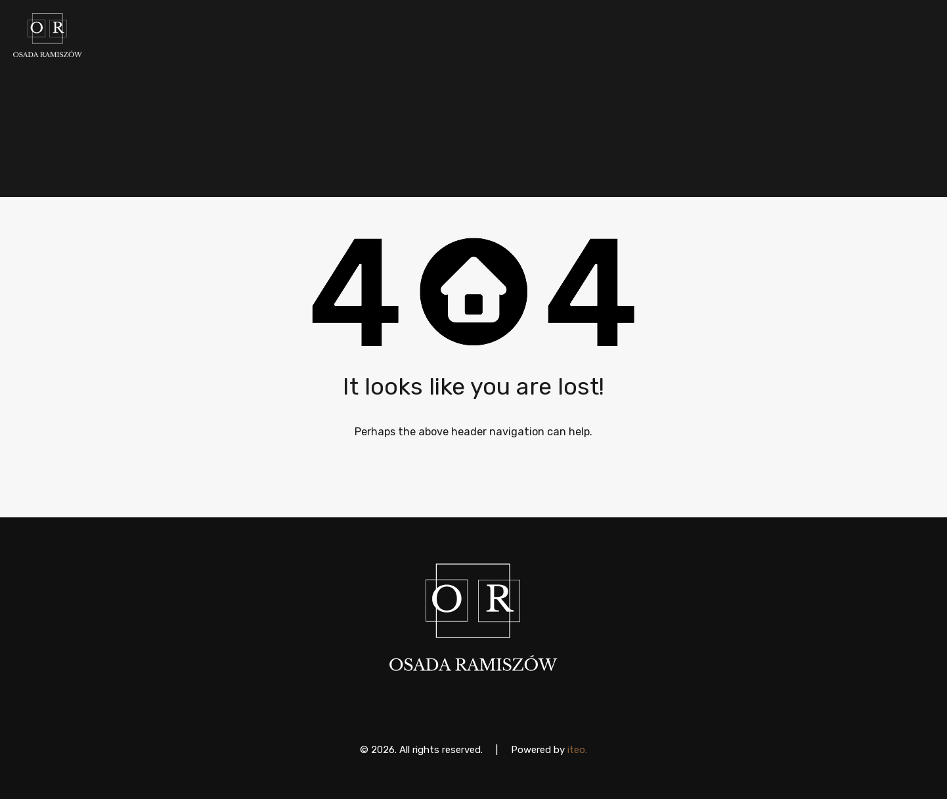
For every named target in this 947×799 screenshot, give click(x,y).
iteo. (577, 750)
